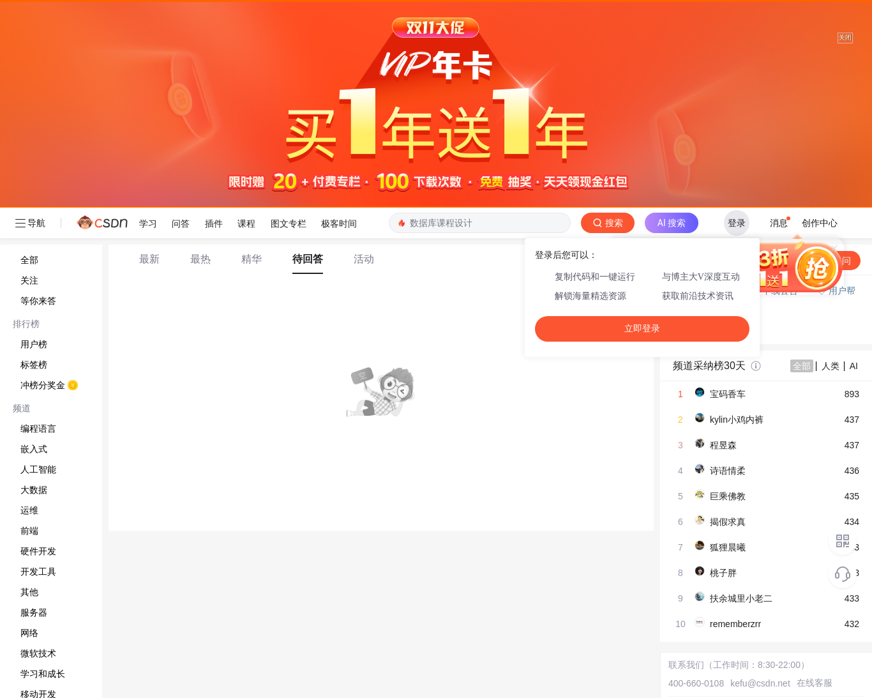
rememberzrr (735, 624)
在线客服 (814, 683)
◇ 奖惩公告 (696, 329)
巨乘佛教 (728, 496)
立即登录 (642, 328)
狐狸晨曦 (728, 547)
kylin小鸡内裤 (736, 419)
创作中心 (820, 223)
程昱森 (723, 445)
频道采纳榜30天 (709, 365)
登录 (737, 223)
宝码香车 (728, 394)
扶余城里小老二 (741, 598)
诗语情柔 (728, 471)
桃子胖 (723, 573)
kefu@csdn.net (760, 683)
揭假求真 (728, 522)
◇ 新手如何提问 (705, 316)
